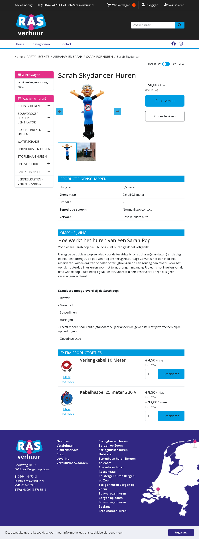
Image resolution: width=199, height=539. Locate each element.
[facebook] (173, 44)
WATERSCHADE (28, 142)
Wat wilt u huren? (32, 99)
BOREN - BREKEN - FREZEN (30, 132)
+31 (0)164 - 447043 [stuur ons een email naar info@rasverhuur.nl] (48, 5)
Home (20, 44)
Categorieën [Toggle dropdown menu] (41, 44)
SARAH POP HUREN (99, 57)
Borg (60, 454)
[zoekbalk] (153, 25)
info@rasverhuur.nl (29, 481)
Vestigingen (65, 446)
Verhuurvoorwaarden (72, 463)
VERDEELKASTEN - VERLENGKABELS (30, 181)
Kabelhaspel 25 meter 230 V (107, 392)
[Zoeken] (179, 25)
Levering (63, 459)
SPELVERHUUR (28, 164)
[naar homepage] (70, 25)
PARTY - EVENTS (38, 57)
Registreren (174, 5)
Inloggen (150, 5)
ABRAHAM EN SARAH (67, 57)
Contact (66, 44)
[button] (49, 106)
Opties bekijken (165, 116)
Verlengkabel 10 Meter (102, 360)
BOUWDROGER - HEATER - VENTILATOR (29, 118)
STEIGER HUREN (29, 106)
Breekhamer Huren (113, 511)
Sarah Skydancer (128, 57)
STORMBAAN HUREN (32, 156)
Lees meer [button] (116, 532)
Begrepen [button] (181, 532)
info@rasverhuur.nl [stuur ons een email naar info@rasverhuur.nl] (81, 5)
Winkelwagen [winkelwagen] (121, 5)
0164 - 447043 (26, 477)
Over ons (63, 441)
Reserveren (165, 100)
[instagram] (180, 44)
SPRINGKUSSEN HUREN (34, 149)
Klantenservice (67, 450)
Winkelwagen (29, 75)
